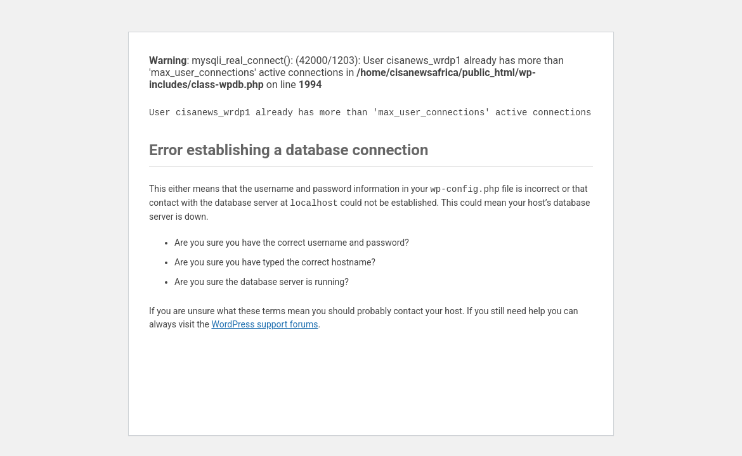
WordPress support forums (264, 324)
